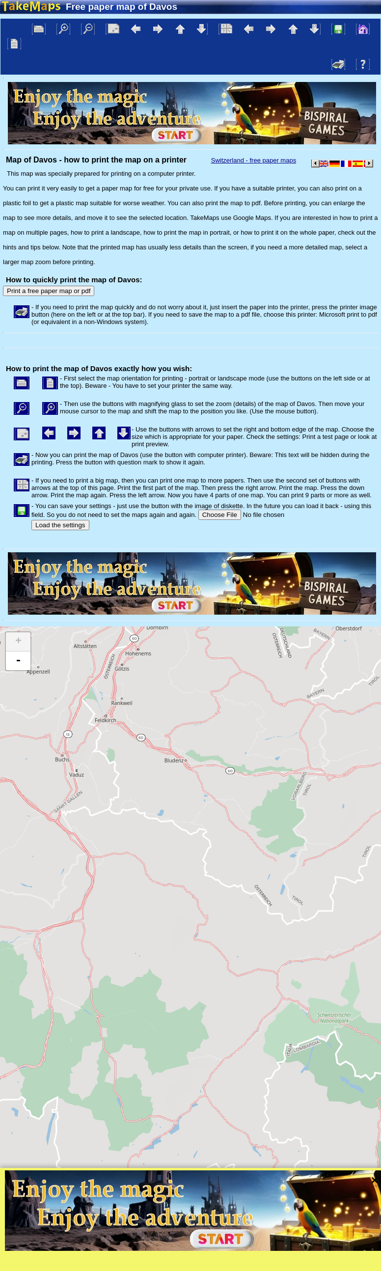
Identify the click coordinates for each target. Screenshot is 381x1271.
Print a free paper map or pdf (48, 291)
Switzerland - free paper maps (253, 160)
